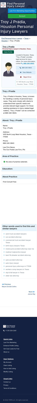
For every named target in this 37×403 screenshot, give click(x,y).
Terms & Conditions (9, 388)
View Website (25, 72)
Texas (26, 38)
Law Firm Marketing (9, 342)
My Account (7, 362)
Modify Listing (8, 371)
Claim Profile (8, 52)
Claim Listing (7, 365)
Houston (4, 41)
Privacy (5, 385)
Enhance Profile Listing (10, 345)
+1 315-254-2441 (9, 330)
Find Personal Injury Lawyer (11, 38)
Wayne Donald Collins (9, 286)
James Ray (31, 294)
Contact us (7, 382)
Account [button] (22, 16)
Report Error (25, 77)
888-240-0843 (27, 63)
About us (6, 352)
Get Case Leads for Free (11, 349)
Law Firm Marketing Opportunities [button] (22, 11)
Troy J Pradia (8, 47)
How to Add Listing (9, 368)
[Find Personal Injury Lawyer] (12, 5)
